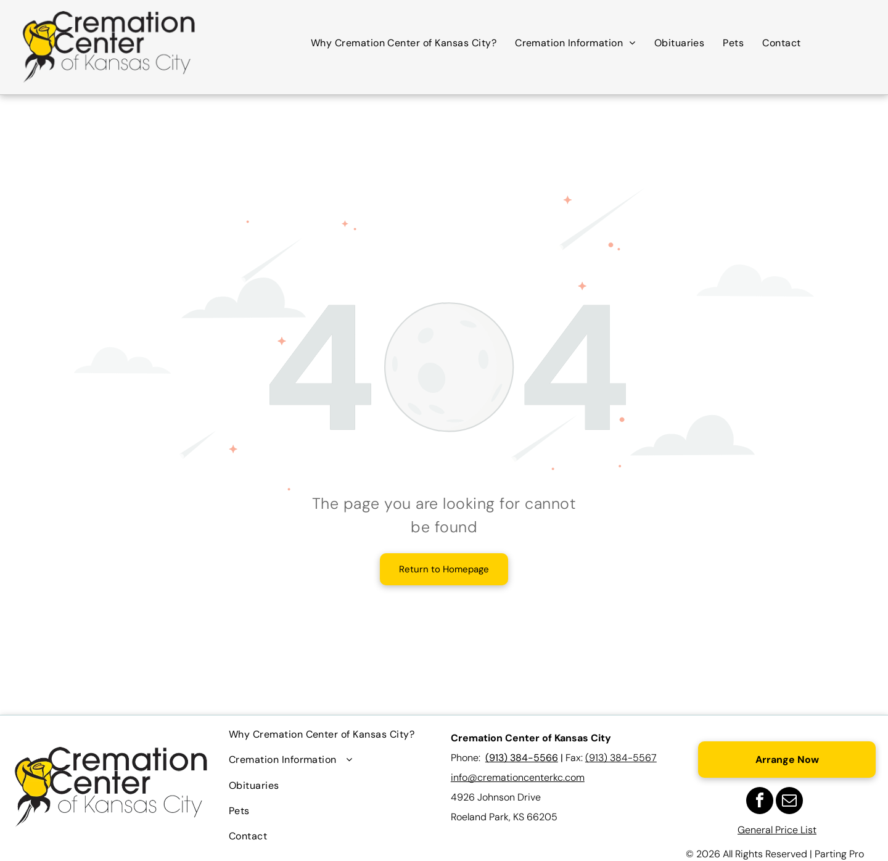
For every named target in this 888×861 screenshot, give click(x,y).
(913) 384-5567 (621, 757)
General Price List (777, 829)
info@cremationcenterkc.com (518, 777)
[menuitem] (404, 42)
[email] (789, 802)
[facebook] (759, 802)
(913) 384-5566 (521, 757)
